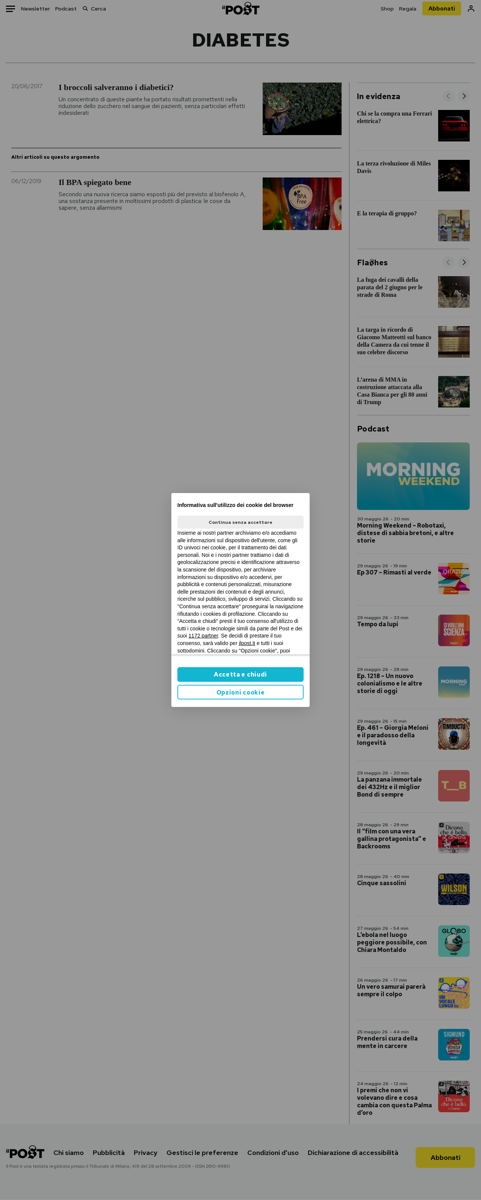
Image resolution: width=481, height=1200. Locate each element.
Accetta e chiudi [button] (240, 674)
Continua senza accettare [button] (240, 522)
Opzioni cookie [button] (240, 692)
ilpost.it (247, 643)
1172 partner (203, 636)
